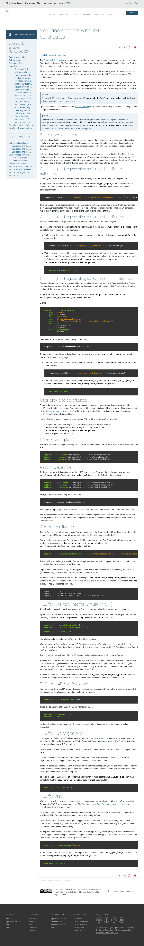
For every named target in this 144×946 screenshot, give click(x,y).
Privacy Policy (79, 927)
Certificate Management (53, 411)
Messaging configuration (25, 119)
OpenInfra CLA (79, 930)
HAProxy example (19, 158)
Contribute (33, 930)
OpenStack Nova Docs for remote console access (103, 804)
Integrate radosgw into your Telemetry (31, 101)
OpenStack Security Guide (55, 60)
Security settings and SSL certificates (31, 104)
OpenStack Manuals (58, 919)
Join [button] (122, 14)
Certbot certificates (17, 164)
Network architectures (24, 72)
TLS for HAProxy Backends (20, 169)
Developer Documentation (20, 128)
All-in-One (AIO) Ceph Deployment (29, 96)
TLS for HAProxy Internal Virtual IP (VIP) (26, 166)
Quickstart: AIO (21, 69)
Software (53, 14)
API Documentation (58, 924)
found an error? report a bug (121, 891)
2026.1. (69, 3)
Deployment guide (17, 57)
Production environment (25, 78)
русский (52, 55)
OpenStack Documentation (24, 34)
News (8, 927)
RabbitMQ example (20, 161)
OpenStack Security (13, 922)
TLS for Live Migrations (19, 172)
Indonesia (62, 55)
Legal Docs (78, 919)
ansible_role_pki (82, 107)
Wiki (52, 927)
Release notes (15, 60)
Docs (116, 14)
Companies (33, 927)
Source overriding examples (27, 107)
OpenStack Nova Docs (98, 738)
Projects (9, 919)
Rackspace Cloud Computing (107, 933)
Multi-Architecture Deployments (28, 122)
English (44, 55)
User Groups (33, 919)
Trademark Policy (80, 924)
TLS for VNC (14, 175)
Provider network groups (25, 81)
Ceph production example (26, 93)
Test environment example (26, 75)
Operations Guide (16, 63)
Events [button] (74, 14)
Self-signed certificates (19, 143)
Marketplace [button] (99, 14)
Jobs (30, 924)
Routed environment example (27, 87)
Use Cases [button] (64, 14)
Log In (132, 13)
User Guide (14, 66)
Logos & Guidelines (81, 922)
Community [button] (85, 14)
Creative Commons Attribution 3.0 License (70, 892)
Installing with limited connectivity (29, 84)
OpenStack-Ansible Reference (22, 125)
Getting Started (57, 922)
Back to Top (132, 3)
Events (31, 922)
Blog (110, 14)
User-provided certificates (20, 155)
